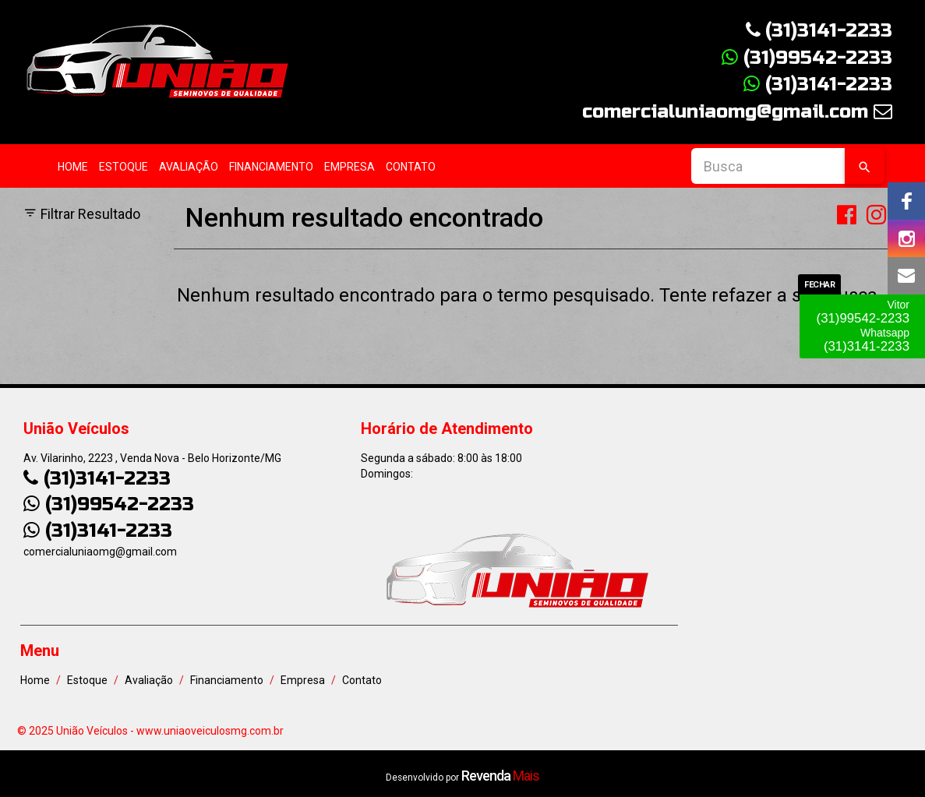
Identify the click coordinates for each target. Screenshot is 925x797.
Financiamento (271, 166)
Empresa (349, 166)
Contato (411, 166)
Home (73, 166)
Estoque (123, 166)
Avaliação (188, 166)
